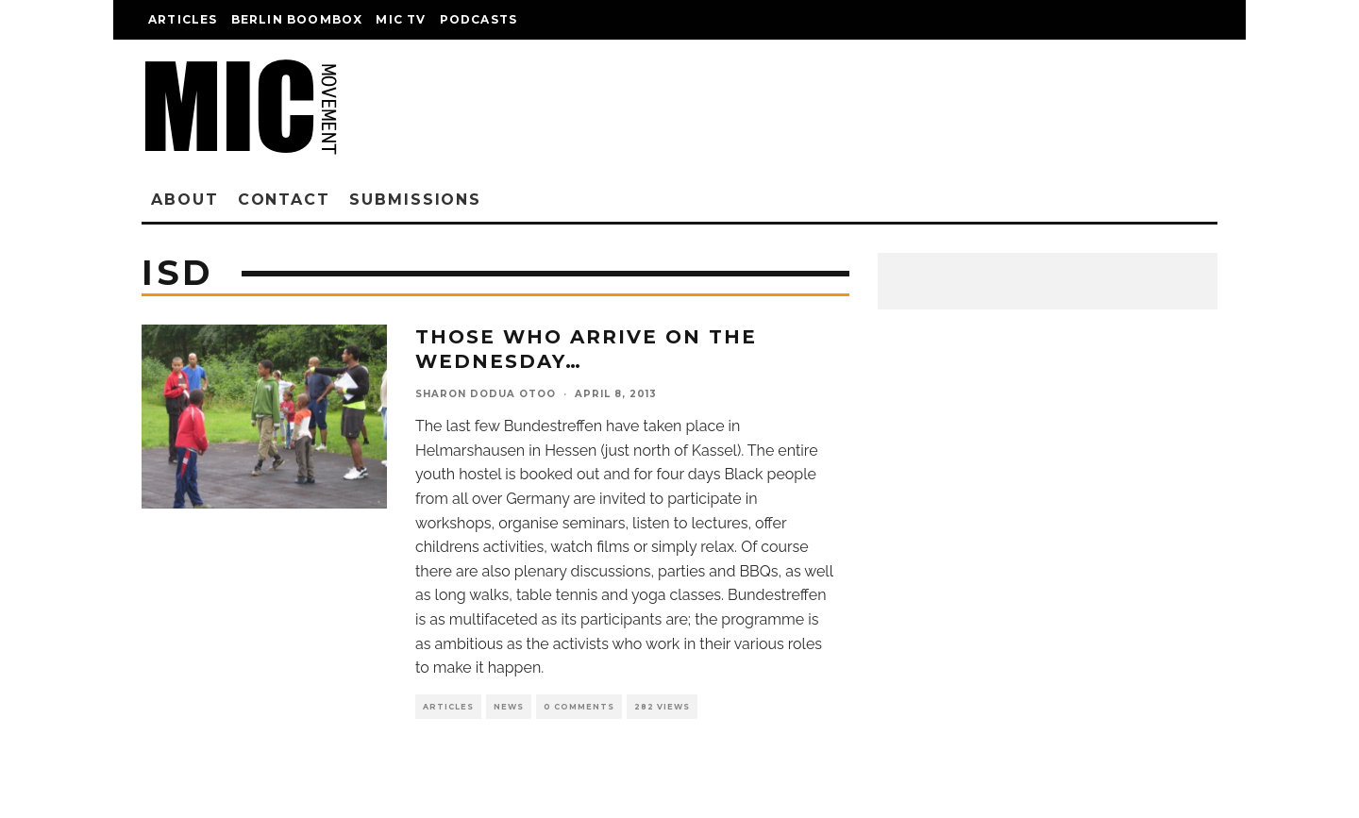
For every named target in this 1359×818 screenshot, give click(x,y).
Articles (183, 19)
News (509, 706)
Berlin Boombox (297, 19)
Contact (284, 200)
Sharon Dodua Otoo (485, 394)
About (185, 200)
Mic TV (401, 19)
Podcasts (479, 19)
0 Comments (579, 706)
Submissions (415, 200)
